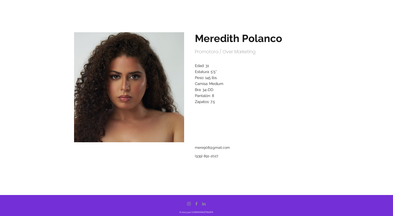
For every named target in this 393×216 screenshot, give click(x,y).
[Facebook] (196, 203)
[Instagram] (188, 203)
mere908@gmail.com (212, 148)
